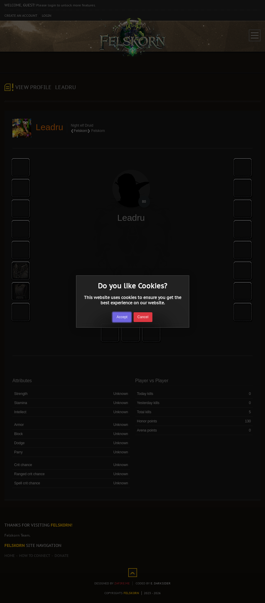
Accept (122, 317)
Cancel (142, 317)
